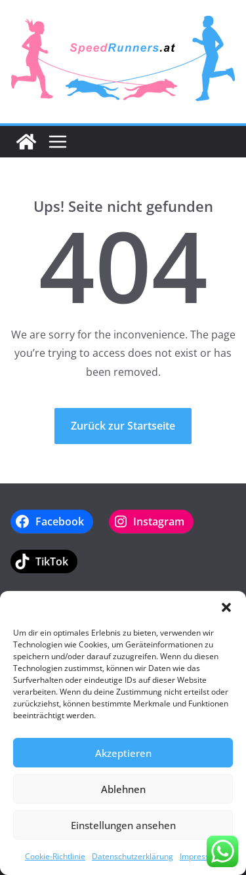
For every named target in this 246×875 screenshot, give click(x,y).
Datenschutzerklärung (132, 856)
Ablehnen (123, 789)
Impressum (200, 856)
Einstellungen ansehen (123, 825)
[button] (226, 607)
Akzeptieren (123, 753)
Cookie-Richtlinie (55, 856)
